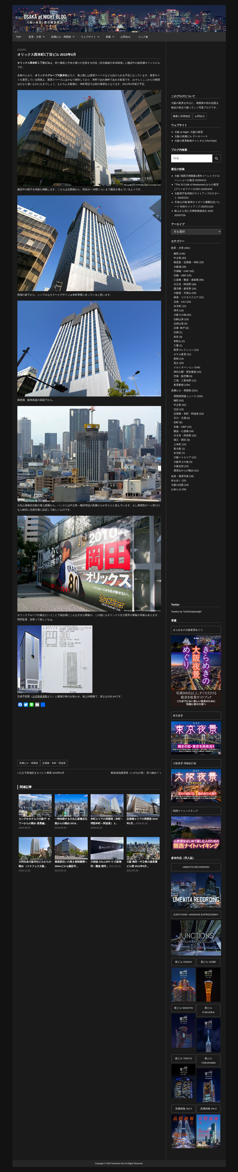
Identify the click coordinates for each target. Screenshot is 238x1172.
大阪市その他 (181, 461)
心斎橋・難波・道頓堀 (186, 279)
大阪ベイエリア (182, 457)
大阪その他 (180, 314)
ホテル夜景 (180, 354)
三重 (176, 345)
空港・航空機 (181, 376)
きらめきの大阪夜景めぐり (188, 629)
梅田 (176, 253)
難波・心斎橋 (181, 431)
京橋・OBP (180, 275)
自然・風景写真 (180, 476)
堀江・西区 (180, 439)
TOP (18, 36)
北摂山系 (179, 323)
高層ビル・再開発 (63, 36)
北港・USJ (180, 301)
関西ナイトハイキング (185, 810)
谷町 (176, 422)
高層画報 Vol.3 (183, 1108)
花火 (176, 362)
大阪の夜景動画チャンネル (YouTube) (195, 140)
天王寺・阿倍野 (182, 284)
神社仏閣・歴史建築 (185, 371)
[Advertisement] (54, 735)
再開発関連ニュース (185, 396)
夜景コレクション (184, 349)
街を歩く (176, 480)
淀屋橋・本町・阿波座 (54, 763)
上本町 (177, 444)
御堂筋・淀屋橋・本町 (186, 262)
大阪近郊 (179, 466)
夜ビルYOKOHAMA (208, 1060)
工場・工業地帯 (182, 380)
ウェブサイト (90, 36)
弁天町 (177, 306)
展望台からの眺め (184, 470)
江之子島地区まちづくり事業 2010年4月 (41, 772)
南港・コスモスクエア (186, 297)
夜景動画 (179, 384)
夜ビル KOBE (208, 961)
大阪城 (177, 266)
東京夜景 (178, 715)
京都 (176, 332)
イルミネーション (184, 367)
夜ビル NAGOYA (183, 1007)
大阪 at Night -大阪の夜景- (189, 132)
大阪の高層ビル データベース (191, 136)
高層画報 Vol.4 (208, 1108)
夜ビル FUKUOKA (208, 1010)
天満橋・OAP (181, 271)
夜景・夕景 (37, 36)
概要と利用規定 (181, 116)
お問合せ (126, 36)
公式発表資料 (39, 696)
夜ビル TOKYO (183, 1058)
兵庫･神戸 (179, 327)
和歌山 (177, 341)
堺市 (176, 310)
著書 (110, 36)
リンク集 (143, 36)
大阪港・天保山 (182, 292)
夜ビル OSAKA (183, 961)
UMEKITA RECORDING (196, 867)
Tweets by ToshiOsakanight (186, 611)
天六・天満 (180, 418)
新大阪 (177, 448)
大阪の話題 (177, 484)
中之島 (177, 257)
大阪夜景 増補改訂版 (184, 763)
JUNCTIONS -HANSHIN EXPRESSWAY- (196, 914)
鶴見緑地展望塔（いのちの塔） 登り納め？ (135, 772)
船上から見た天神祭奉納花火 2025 (193, 210)
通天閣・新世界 (182, 288)
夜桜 (176, 358)
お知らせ (176, 489)
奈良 (176, 336)
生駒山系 (179, 319)
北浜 (176, 409)
